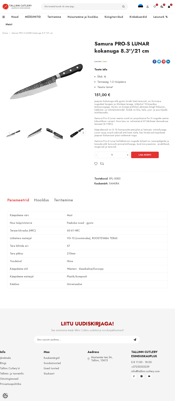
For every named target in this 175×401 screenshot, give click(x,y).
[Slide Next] (83, 132)
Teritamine (63, 200)
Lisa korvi (145, 154)
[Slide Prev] (9, 132)
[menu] (5, 17)
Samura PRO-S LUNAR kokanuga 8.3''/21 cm (32, 33)
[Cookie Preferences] (5, 395)
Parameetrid (18, 200)
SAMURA (114, 183)
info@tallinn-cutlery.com (145, 371)
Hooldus (41, 200)
